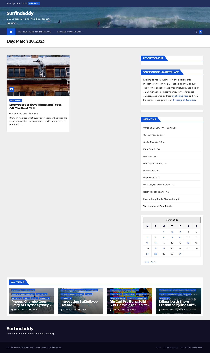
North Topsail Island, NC (156, 192)
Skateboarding (67, 290)
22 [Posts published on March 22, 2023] (164, 248)
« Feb (146, 262)
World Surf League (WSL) (136, 298)
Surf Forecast (115, 290)
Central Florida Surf (153, 135)
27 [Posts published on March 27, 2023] (147, 254)
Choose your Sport (69, 32)
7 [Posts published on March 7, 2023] (155, 237)
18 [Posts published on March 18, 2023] (188, 243)
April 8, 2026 (20, 310)
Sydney (34, 298)
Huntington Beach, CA (155, 163)
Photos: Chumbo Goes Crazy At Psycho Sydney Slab (30, 305)
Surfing (26, 298)
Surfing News (129, 294)
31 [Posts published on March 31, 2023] (180, 254)
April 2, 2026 (119, 310)
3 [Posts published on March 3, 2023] (180, 232)
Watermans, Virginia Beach (157, 206)
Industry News (15, 100)
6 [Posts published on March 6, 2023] (147, 237)
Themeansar (56, 347)
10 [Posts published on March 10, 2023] (180, 237)
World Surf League (117, 298)
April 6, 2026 (69, 310)
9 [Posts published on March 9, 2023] (172, 237)
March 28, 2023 (20, 113)
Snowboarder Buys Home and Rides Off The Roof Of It (35, 106)
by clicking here (180, 96)
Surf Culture (41, 294)
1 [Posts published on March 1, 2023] (163, 232)
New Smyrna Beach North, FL (159, 184)
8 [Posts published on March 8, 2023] (163, 237)
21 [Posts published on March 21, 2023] (156, 248)
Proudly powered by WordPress (20, 347)
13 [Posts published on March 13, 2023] (147, 243)
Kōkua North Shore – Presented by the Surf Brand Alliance (176, 305)
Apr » (153, 262)
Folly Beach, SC (151, 149)
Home (158, 347)
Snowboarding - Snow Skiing (23, 290)
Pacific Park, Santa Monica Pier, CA (162, 199)
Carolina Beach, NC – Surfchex (159, 128)
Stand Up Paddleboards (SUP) (23, 294)
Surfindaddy (20, 13)
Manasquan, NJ (151, 170)
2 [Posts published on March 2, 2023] (172, 232)
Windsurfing (44, 298)
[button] (196, 31)
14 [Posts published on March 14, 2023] (156, 243)
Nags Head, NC (151, 177)
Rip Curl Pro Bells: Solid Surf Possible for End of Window (128, 305)
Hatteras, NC (150, 156)
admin (33, 113)
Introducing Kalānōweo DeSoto (79, 303)
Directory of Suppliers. (184, 100)
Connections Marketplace (34, 32)
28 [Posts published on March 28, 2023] (155, 254)
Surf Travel (16, 298)
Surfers (127, 290)
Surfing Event (115, 294)
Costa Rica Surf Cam (154, 142)
